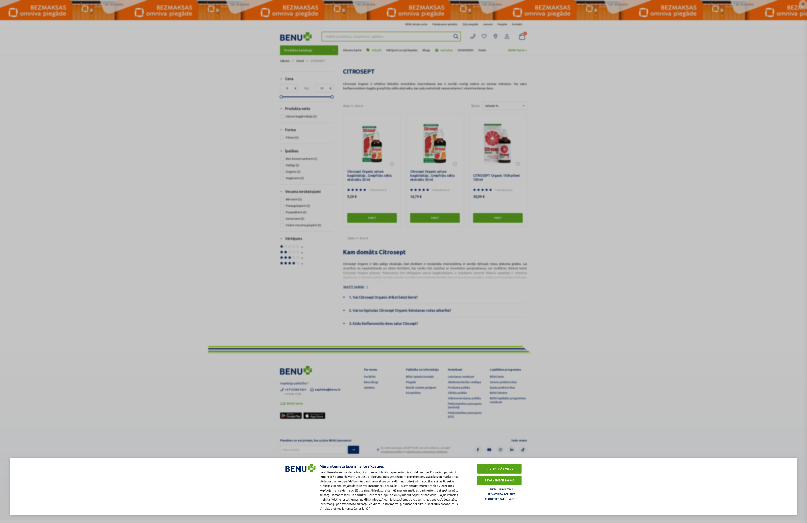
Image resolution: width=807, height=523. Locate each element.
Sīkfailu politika (501, 489)
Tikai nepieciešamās (499, 480)
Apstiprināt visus (499, 468)
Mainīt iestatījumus (499, 499)
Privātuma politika (501, 494)
